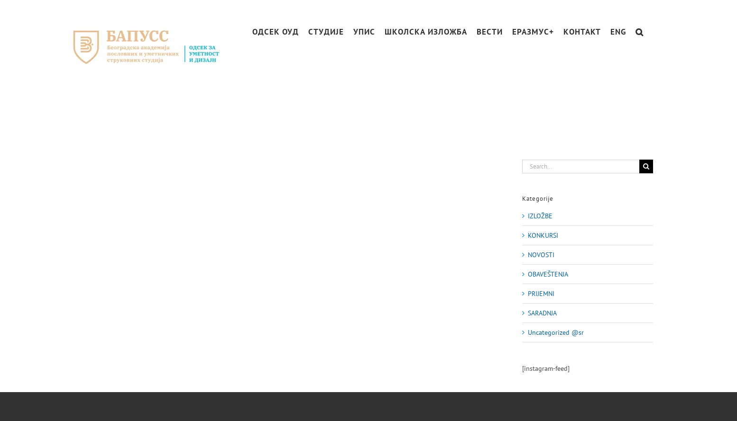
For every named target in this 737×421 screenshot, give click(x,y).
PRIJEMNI (541, 293)
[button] (640, 31)
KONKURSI (543, 235)
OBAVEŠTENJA (548, 274)
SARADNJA (542, 313)
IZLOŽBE (540, 216)
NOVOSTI (541, 255)
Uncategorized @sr (556, 332)
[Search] (646, 166)
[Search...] (580, 166)
